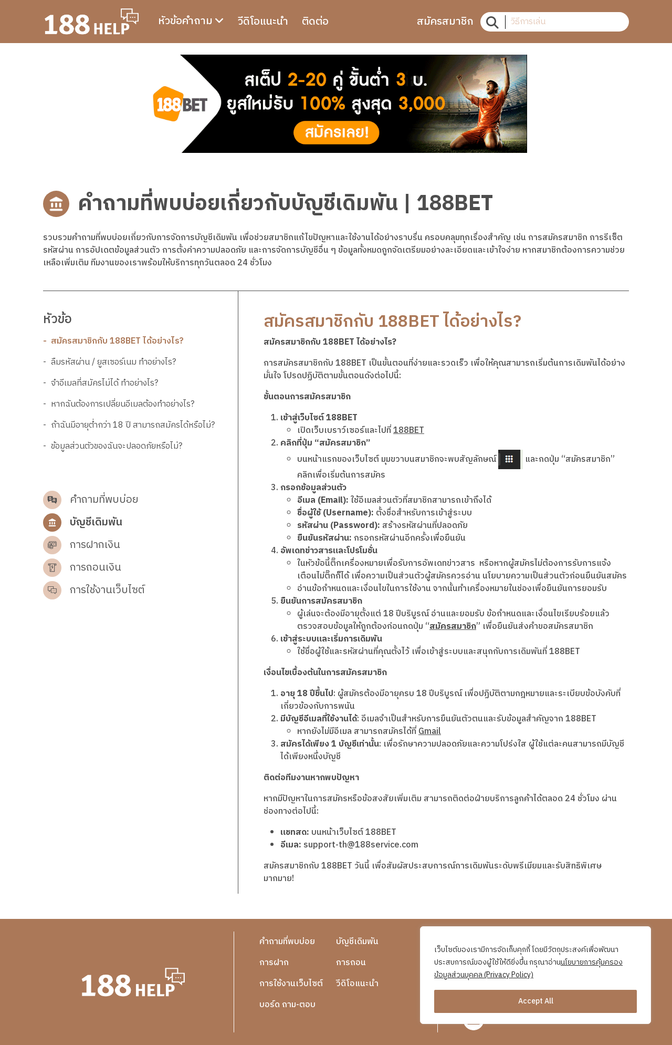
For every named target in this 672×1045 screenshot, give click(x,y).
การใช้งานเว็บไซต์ (291, 984)
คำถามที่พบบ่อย (287, 942)
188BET (408, 430)
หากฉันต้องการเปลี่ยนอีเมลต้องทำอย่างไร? (122, 404)
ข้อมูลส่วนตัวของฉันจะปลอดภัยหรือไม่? (116, 446)
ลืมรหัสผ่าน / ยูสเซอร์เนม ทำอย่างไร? (113, 362)
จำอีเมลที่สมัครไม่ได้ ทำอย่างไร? (104, 383)
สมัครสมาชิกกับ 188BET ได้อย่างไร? (117, 341)
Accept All (535, 1001)
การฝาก (274, 963)
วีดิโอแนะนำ (357, 984)
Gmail (429, 732)
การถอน (351, 963)
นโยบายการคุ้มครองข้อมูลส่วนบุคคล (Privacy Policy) (528, 968)
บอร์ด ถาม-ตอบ (287, 1005)
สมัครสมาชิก (452, 626)
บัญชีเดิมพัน (357, 942)
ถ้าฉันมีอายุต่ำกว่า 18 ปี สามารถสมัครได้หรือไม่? (133, 425)
